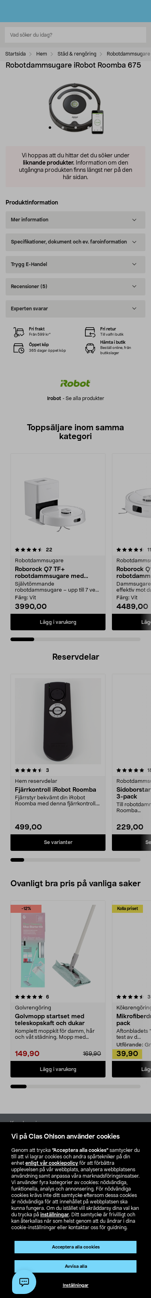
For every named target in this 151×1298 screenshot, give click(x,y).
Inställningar (76, 1285)
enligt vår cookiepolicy (51, 1163)
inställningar (54, 1214)
